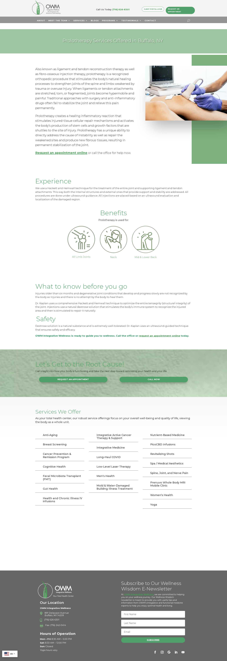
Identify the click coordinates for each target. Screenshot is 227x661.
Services (79, 20)
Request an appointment (56, 147)
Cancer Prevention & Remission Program (57, 449)
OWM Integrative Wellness (138, 588)
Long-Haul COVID (109, 451)
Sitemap (187, 657)
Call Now (154, 373)
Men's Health (106, 470)
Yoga (153, 498)
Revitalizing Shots (162, 448)
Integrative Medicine (111, 441)
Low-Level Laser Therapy (114, 460)
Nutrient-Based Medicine (167, 429)
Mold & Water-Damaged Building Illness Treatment (115, 481)
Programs (108, 20)
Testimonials (130, 20)
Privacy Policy (148, 657)
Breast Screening (55, 438)
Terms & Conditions (170, 657)
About (41, 20)
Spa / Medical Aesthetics (166, 457)
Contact (150, 20)
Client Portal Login (153, 9)
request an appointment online (159, 329)
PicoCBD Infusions (162, 438)
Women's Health (161, 489)
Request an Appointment (174, 10)
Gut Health (50, 482)
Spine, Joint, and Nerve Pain (169, 467)
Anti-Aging (50, 429)
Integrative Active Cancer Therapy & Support (114, 430)
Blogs (95, 20)
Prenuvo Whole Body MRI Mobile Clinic (167, 478)
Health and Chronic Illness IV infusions (62, 494)
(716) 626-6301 (121, 9)
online (82, 147)
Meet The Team (57, 20)
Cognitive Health (54, 460)
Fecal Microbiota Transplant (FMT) (62, 471)
